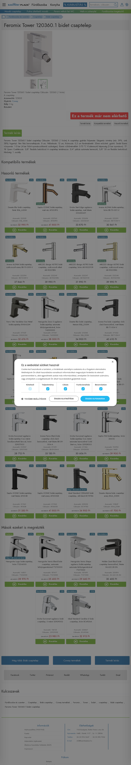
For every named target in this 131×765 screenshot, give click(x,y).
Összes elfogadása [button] (95, 399)
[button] (33, 399)
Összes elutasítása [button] (64, 399)
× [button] (112, 362)
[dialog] (65, 382)
